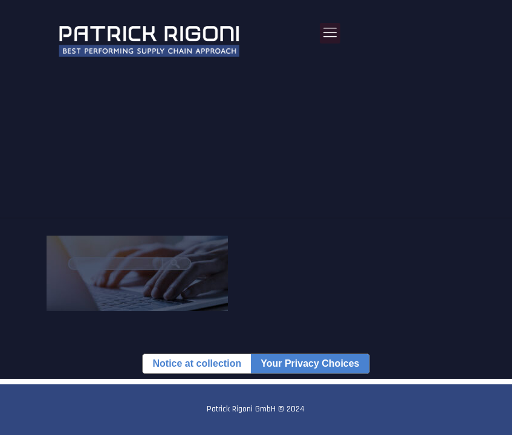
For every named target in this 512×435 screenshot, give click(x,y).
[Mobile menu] (330, 33)
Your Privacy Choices (310, 363)
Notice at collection (196, 363)
